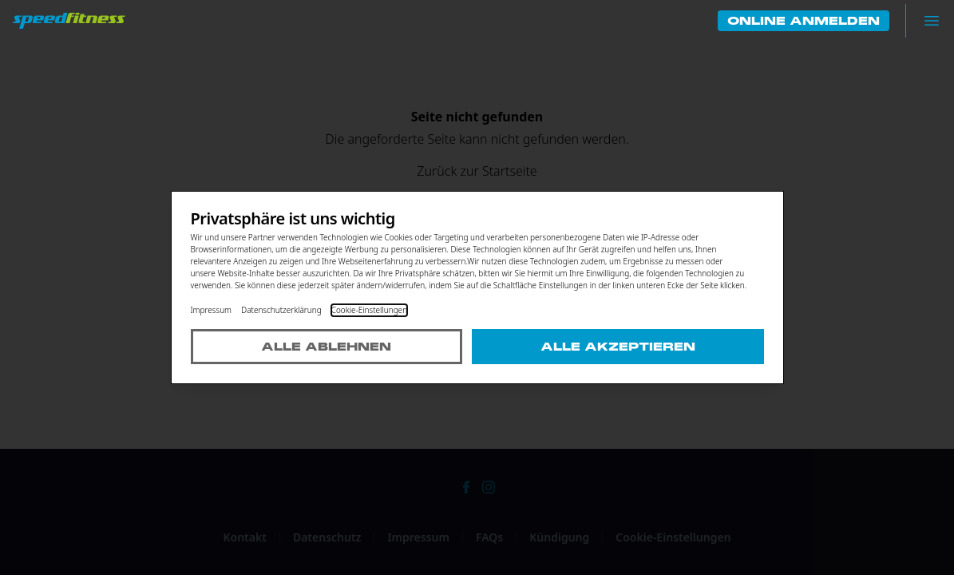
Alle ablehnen (326, 346)
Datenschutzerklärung (281, 309)
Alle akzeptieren (617, 346)
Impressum (211, 309)
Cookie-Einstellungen (369, 309)
